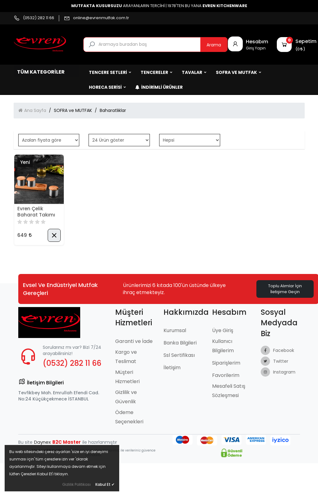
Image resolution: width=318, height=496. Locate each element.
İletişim (172, 367)
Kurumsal (174, 330)
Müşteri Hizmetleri (127, 377)
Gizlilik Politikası (76, 484)
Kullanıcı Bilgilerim (223, 346)
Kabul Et (105, 484)
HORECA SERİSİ (107, 87)
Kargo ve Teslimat (126, 356)
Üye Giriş (222, 330)
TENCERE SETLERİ (110, 72)
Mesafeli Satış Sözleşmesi (228, 391)
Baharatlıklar (113, 110)
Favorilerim (225, 375)
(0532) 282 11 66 (38, 18)
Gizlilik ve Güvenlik (126, 397)
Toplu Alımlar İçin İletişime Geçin (285, 289)
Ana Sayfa (35, 110)
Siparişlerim (226, 362)
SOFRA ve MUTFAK (238, 72)
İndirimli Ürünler (159, 87)
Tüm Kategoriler (41, 71)
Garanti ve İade (134, 341)
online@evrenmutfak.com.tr (101, 18)
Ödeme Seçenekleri (129, 417)
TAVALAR (194, 72)
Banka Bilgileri (180, 342)
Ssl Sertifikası (179, 355)
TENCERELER (156, 72)
